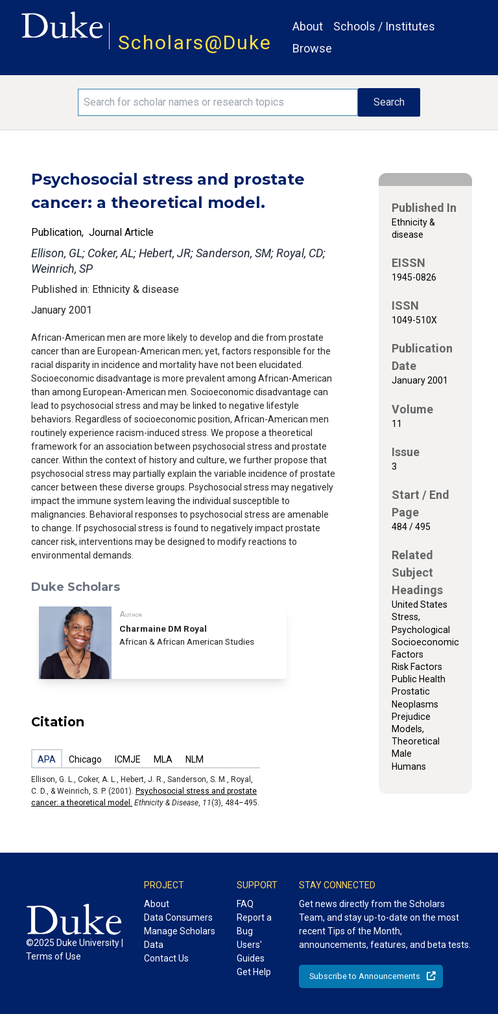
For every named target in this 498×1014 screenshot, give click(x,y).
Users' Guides (251, 951)
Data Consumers (178, 917)
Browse (312, 48)
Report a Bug (254, 924)
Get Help (254, 972)
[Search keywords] (218, 102)
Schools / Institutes (384, 26)
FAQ (245, 904)
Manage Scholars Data (179, 938)
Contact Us (166, 958)
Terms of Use (53, 956)
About (307, 26)
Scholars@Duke (195, 42)
